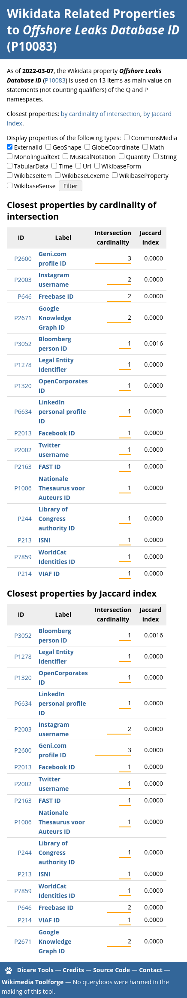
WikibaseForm (121, 166)
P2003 (22, 280)
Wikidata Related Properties (91, 13)
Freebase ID (56, 296)
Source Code (111, 970)
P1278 (22, 365)
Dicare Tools (35, 970)
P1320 (22, 386)
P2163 (22, 466)
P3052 (22, 344)
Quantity (138, 157)
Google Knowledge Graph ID (55, 317)
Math (157, 147)
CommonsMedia (154, 138)
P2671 (22, 318)
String (168, 157)
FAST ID (50, 466)
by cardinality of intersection (100, 114)
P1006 (22, 488)
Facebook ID (57, 433)
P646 (24, 296)
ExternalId (28, 147)
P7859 (22, 557)
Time (65, 166)
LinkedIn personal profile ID (62, 411)
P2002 (22, 450)
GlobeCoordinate (115, 147)
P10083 (55, 80)
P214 (24, 573)
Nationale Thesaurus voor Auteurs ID (62, 488)
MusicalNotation (93, 157)
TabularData (31, 166)
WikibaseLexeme (85, 175)
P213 (24, 540)
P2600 (22, 258)
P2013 (22, 433)
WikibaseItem (33, 175)
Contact (151, 970)
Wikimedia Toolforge (32, 982)
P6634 (22, 411)
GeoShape (67, 147)
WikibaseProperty (144, 175)
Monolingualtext (37, 157)
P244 (24, 518)
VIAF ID (49, 573)
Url (87, 166)
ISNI (45, 540)
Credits (73, 970)
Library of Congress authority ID (57, 518)
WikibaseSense (35, 186)
